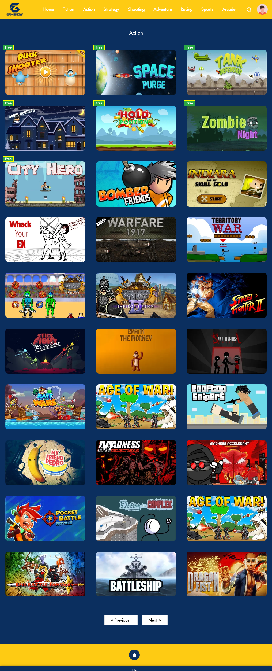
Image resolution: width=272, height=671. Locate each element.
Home (48, 9)
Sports (207, 9)
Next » (155, 620)
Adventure (162, 9)
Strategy (111, 9)
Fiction (68, 9)
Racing (186, 9)
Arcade (228, 9)
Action (89, 9)
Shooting (136, 9)
